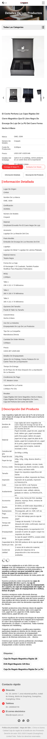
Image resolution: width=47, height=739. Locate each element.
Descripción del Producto (34, 175)
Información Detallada (12, 175)
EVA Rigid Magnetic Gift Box (17, 664)
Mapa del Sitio (25, 728)
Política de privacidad (10, 728)
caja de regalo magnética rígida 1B (20, 659)
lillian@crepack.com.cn (14, 715)
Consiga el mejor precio (13, 167)
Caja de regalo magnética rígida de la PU (23, 669)
